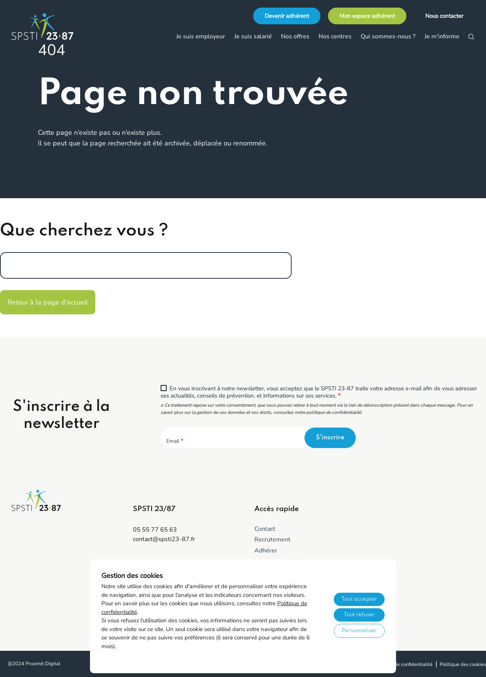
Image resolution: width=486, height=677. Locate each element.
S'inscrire (330, 437)
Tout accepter (359, 599)
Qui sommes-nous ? (388, 36)
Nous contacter (444, 16)
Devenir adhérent (287, 16)
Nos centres (335, 36)
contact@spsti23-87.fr (164, 539)
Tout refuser (359, 614)
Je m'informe (441, 36)
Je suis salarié (253, 36)
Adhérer (265, 550)
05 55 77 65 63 (155, 530)
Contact (264, 529)
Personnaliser (359, 630)
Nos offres (295, 36)
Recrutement (272, 539)
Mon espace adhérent (367, 16)
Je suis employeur (200, 36)
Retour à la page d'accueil (48, 302)
